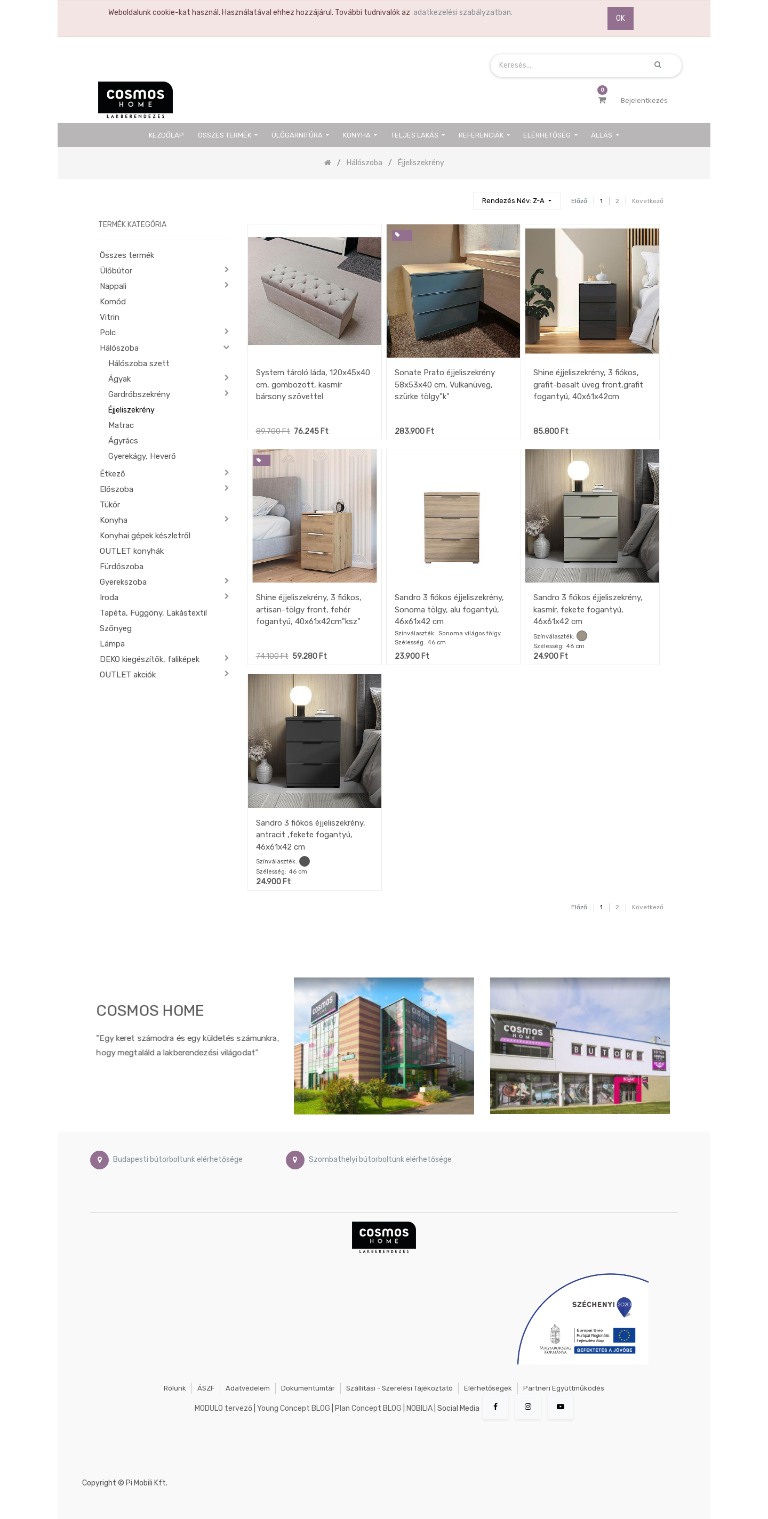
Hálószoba (119, 348)
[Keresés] (460, 196)
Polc (108, 332)
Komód (113, 301)
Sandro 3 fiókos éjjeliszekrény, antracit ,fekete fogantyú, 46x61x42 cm (310, 835)
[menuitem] (166, 135)
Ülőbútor (116, 271)
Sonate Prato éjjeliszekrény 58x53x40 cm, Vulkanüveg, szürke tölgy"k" (445, 384)
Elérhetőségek (488, 1388)
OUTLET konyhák (132, 551)
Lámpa (112, 644)
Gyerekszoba (123, 582)
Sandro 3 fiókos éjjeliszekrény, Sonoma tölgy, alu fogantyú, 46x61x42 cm (449, 609)
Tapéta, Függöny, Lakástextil (153, 613)
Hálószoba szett (139, 363)
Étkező (112, 474)
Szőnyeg (116, 628)
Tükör (110, 505)
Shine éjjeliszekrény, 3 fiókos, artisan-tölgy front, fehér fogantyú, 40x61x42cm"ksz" (309, 609)
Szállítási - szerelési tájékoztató (399, 1388)
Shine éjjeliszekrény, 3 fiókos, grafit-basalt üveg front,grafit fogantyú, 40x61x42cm (588, 384)
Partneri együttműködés (563, 1388)
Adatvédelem (248, 1388)
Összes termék (127, 255)
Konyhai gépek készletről (145, 535)
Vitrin (109, 317)
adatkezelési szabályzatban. (463, 12)
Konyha (113, 520)
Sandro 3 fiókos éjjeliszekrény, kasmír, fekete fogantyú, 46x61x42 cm (588, 609)
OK (620, 18)
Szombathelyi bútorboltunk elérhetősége (380, 1159)
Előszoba (116, 489)
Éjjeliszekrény (131, 410)
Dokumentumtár (308, 1388)
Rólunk (175, 1388)
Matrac (121, 425)
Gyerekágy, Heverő (142, 456)
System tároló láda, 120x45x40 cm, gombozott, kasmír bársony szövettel (313, 384)
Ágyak (119, 379)
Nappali (113, 286)
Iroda (109, 597)
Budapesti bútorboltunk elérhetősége (178, 1159)
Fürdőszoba (121, 566)
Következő (647, 201)
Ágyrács (123, 441)
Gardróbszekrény (139, 394)
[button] (516, 201)
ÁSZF (205, 1388)
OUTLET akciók (128, 675)
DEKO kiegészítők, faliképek (149, 659)
